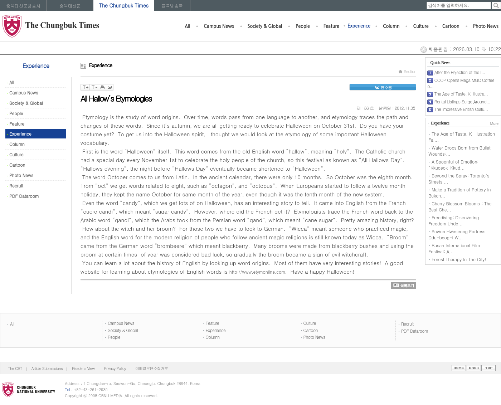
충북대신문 (70, 6)
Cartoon (450, 26)
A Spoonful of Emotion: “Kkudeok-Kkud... (453, 164)
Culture (420, 26)
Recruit (15, 185)
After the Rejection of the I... (459, 72)
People (303, 26)
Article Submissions (47, 368)
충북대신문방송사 (23, 6)
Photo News (485, 26)
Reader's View (83, 368)
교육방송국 (172, 6)
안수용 (382, 87)
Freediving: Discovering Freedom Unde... (453, 220)
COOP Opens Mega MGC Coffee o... (460, 83)
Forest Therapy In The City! (459, 259)
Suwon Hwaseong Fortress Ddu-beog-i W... (456, 234)
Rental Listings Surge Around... (462, 101)
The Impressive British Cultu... (461, 109)
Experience (358, 26)
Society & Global (265, 26)
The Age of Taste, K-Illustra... (461, 94)
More (494, 123)
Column (391, 26)
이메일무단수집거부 (151, 368)
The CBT (15, 368)
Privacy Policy (115, 368)
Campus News (219, 26)
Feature (331, 26)
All (187, 26)
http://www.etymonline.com (257, 272)
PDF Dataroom (23, 196)
